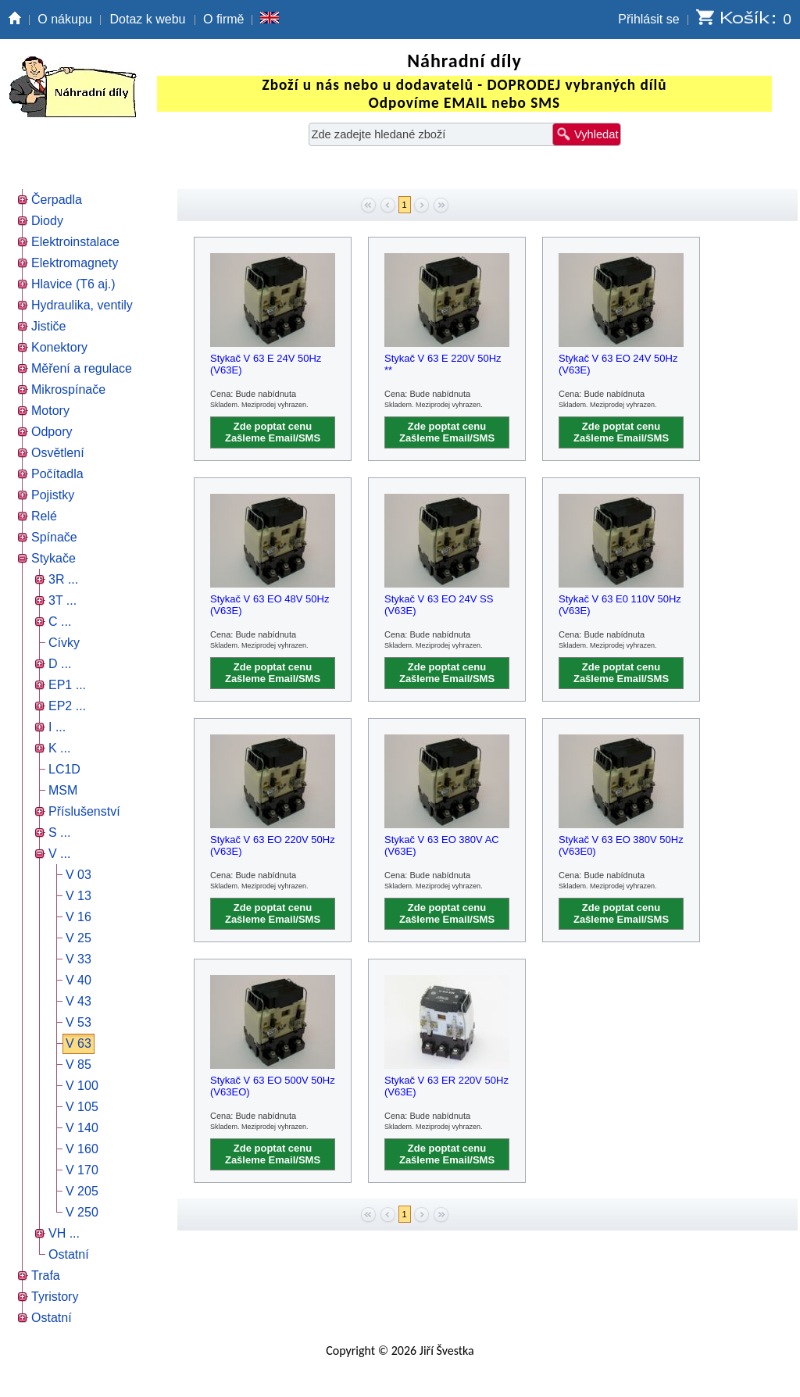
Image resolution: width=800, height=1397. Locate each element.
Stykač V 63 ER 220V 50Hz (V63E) (446, 1086)
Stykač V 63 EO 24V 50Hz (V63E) (618, 364)
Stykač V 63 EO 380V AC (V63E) (441, 845)
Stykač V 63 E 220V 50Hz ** (443, 364)
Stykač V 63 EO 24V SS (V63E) (438, 604)
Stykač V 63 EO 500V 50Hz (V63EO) (272, 1086)
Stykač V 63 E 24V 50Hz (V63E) (265, 364)
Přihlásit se (648, 19)
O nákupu (64, 19)
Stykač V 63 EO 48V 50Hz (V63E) (269, 604)
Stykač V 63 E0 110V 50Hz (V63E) (620, 604)
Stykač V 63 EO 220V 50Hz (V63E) (272, 845)
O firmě (223, 19)
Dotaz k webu (148, 19)
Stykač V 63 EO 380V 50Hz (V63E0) (621, 845)
